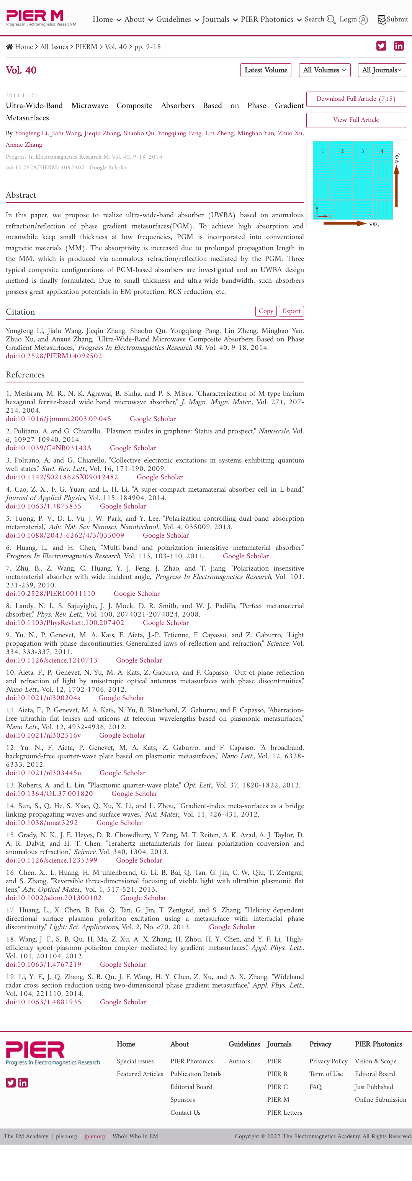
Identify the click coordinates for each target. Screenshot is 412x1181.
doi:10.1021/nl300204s (43, 698)
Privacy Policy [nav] (328, 1062)
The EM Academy (26, 1136)
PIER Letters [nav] (284, 1113)
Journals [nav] (220, 19)
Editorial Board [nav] (191, 1087)
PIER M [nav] (278, 1100)
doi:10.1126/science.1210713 (52, 661)
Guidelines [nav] (177, 19)
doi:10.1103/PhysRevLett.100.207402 (65, 623)
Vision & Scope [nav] (376, 1062)
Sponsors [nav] (182, 1100)
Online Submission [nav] (380, 1100)
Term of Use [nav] (326, 1074)
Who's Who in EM (135, 1136)
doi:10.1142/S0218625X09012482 (62, 477)
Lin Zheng (219, 133)
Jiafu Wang (66, 133)
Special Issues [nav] (135, 1062)
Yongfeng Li (31, 133)
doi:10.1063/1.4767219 (44, 965)
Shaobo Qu (139, 133)
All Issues (54, 47)
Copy (266, 311)
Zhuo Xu (290, 133)
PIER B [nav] (277, 1074)
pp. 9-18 (147, 47)
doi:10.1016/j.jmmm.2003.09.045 (58, 419)
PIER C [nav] (277, 1087)
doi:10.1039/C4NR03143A (49, 448)
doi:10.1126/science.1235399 (52, 861)
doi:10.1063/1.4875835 (44, 506)
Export (291, 311)
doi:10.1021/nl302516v (43, 736)
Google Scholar (108, 167)
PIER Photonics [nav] (271, 19)
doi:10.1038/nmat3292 (42, 823)
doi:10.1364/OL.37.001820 (49, 794)
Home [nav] (107, 19)
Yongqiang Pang (179, 133)
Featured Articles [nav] (140, 1074)
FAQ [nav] (315, 1087)
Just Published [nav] (374, 1087)
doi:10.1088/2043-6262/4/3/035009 (65, 536)
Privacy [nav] (320, 1045)
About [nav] (138, 19)
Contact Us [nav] (185, 1113)
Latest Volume (266, 70)
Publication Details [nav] (195, 1074)
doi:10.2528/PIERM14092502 (45, 167)
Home (24, 47)
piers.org (66, 1136)
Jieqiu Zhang (102, 133)
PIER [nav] (274, 1062)
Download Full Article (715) (356, 99)
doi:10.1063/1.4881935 (44, 1002)
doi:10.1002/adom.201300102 (54, 898)
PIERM (86, 47)
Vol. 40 (116, 47)
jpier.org (95, 1136)
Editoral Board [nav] (375, 1074)
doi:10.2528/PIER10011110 (50, 594)
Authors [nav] (239, 1062)
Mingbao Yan (255, 133)
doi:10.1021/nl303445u (43, 773)
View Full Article (356, 120)
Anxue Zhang (24, 145)
